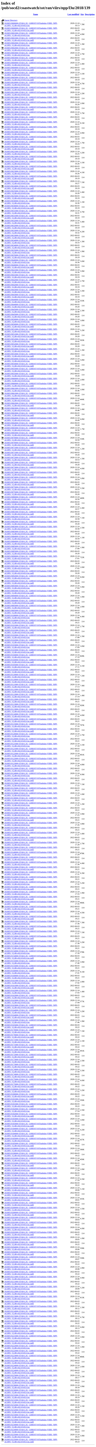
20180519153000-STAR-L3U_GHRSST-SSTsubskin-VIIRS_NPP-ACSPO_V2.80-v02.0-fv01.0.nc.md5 (30, 947)
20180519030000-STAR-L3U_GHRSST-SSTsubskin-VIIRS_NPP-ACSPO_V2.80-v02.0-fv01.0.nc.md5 (30, 207)
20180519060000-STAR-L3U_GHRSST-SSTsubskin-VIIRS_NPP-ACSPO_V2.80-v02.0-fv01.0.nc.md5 (30, 384)
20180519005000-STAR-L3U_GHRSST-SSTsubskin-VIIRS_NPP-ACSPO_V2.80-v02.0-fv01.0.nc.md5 (30, 78)
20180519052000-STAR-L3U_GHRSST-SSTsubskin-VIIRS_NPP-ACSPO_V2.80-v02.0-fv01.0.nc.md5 (30, 345)
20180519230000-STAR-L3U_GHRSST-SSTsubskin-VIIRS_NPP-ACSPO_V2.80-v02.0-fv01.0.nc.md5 (30, 1391)
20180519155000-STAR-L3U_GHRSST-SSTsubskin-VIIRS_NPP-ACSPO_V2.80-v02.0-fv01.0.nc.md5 (30, 967)
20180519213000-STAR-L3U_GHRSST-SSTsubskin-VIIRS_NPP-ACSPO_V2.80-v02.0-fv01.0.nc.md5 (30, 1302)
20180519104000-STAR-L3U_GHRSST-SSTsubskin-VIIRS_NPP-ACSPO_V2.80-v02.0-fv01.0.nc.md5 (30, 661)
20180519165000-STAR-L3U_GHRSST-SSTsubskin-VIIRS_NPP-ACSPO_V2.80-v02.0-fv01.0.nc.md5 (30, 1026)
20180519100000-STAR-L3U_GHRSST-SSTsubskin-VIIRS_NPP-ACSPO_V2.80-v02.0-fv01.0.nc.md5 (30, 621)
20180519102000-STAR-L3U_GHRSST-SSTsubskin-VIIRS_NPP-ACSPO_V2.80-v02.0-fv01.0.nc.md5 (30, 641)
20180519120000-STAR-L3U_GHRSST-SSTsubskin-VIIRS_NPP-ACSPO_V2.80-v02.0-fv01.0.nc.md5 (30, 740)
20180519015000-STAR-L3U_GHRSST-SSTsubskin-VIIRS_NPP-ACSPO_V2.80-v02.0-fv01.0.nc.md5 (30, 138)
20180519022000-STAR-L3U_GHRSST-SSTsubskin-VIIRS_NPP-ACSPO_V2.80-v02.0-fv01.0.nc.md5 (30, 167)
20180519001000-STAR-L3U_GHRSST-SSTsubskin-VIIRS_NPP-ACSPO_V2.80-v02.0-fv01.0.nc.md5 (30, 39)
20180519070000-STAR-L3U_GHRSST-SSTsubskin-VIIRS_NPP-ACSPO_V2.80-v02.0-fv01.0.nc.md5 (30, 444)
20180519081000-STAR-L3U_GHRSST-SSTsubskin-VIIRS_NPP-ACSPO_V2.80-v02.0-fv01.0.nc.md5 (30, 513)
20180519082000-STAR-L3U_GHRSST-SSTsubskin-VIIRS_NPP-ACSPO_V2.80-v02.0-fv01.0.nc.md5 (30, 523)
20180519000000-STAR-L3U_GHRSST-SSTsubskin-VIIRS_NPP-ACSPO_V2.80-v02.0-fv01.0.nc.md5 (30, 29)
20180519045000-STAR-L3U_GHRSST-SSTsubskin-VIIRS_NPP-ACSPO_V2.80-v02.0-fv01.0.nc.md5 (30, 315)
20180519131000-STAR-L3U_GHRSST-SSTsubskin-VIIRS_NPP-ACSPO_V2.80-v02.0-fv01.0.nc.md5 (30, 809)
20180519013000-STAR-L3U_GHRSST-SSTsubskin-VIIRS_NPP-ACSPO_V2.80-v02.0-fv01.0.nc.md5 (30, 118)
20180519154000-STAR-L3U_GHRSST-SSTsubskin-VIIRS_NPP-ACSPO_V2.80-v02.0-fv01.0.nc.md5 (30, 957)
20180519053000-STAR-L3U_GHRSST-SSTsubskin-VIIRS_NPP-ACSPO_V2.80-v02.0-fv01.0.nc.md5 (30, 355)
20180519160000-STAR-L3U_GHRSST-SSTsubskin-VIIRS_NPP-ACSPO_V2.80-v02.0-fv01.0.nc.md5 (30, 977)
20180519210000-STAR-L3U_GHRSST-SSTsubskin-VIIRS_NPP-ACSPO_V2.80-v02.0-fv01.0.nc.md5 (30, 1273)
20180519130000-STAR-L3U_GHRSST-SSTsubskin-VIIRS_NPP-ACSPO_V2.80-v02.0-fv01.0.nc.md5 (30, 799)
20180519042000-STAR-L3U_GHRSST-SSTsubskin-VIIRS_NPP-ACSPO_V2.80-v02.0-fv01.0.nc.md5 (30, 286)
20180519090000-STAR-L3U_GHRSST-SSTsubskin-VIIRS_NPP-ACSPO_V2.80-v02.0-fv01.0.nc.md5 (30, 562)
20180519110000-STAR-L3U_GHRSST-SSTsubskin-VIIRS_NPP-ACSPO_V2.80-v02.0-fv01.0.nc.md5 (30, 681)
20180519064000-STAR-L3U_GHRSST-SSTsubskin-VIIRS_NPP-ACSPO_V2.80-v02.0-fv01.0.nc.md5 (30, 424)
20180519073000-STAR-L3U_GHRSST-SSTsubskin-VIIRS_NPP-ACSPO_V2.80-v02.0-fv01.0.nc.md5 (30, 473)
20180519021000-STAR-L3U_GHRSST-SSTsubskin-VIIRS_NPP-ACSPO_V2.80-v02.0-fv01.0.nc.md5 (30, 157)
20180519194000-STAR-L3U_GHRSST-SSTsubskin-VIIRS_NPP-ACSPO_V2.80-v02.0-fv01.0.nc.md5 (30, 1194)
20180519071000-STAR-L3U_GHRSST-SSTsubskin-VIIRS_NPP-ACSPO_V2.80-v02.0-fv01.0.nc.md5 (30, 454)
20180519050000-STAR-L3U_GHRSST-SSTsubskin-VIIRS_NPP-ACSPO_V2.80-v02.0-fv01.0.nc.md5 (30, 325)
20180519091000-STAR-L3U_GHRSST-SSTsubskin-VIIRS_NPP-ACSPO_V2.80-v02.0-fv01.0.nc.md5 (30, 572)
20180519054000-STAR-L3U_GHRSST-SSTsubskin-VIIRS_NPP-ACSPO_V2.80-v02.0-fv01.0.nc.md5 (30, 365)
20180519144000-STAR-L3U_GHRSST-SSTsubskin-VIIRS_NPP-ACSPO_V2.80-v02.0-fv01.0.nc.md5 (30, 898)
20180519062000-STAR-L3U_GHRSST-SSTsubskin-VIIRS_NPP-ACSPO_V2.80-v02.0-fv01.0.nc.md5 (30, 404)
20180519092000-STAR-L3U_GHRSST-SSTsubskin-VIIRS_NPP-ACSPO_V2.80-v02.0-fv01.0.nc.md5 (30, 582)
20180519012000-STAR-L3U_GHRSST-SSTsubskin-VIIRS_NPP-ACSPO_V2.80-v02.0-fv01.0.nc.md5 (30, 108)
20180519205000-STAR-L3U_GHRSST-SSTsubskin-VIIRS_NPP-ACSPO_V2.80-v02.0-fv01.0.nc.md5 (30, 1263)
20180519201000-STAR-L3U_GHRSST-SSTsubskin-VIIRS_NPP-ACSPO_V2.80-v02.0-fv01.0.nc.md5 (30, 1223)
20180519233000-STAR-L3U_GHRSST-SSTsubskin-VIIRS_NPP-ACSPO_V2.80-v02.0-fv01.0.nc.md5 (30, 1421)
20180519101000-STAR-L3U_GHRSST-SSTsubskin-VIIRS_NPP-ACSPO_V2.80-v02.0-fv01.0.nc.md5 (30, 631)
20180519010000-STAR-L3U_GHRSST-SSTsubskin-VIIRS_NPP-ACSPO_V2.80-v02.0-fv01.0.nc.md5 (30, 88)
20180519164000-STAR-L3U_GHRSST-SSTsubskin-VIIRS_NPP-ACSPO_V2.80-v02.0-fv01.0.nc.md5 (30, 1016)
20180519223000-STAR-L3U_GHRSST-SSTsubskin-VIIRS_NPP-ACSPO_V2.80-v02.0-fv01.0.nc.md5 (30, 1362)
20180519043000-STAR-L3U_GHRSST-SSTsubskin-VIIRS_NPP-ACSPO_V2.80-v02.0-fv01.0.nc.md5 (30, 296)
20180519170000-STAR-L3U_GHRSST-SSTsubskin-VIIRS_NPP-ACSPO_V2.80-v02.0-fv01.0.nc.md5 (30, 1036)
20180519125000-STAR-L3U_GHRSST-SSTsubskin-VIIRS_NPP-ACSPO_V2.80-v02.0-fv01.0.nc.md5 (30, 789)
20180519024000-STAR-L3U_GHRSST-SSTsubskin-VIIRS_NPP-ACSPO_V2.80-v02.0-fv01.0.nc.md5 (30, 187)
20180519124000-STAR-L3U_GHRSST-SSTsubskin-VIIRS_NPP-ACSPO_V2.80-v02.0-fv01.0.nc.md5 (30, 779)
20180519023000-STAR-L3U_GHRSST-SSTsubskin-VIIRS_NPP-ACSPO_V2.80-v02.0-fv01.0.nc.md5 (30, 177)
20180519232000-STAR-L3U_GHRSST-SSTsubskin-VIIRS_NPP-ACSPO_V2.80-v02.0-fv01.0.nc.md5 (30, 1411)
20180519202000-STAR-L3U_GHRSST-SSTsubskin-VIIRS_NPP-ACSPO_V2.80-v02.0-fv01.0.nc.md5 (30, 1233)
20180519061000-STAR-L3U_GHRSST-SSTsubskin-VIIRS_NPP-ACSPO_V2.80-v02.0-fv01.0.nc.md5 (30, 394)
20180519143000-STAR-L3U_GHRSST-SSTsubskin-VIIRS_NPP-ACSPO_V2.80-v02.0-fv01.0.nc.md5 (30, 888)
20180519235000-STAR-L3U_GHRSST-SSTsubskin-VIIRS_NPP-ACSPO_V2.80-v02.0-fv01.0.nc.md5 (30, 1440)
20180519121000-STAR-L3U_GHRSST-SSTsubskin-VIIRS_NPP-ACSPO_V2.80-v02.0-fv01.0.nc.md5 (30, 750)
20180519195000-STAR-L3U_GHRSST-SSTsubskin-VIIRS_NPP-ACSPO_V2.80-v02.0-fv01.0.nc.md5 (30, 1204)
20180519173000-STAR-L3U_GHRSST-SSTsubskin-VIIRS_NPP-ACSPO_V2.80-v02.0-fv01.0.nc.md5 (30, 1065)
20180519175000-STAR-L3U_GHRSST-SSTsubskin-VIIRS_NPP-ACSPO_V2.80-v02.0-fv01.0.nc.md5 (30, 1085)
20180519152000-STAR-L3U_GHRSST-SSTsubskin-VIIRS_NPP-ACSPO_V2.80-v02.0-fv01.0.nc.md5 (30, 937)
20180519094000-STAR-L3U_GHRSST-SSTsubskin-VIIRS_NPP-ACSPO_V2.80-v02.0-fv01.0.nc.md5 (30, 602)
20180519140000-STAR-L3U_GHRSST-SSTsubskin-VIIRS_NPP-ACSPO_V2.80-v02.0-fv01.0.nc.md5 (30, 858)
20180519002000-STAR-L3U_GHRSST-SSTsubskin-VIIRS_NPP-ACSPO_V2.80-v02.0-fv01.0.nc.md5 (30, 49)
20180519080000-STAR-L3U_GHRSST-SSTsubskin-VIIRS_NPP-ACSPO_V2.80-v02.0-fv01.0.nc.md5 (30, 503)
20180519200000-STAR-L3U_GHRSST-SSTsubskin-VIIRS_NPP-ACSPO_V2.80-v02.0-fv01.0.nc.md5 (30, 1213)
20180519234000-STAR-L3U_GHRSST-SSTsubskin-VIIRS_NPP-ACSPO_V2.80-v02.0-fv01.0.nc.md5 (30, 1431)
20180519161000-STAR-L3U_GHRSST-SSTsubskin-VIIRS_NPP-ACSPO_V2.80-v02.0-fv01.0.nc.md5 (30, 986)
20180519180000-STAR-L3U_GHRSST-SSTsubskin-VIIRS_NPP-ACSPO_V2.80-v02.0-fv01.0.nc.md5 (30, 1095)
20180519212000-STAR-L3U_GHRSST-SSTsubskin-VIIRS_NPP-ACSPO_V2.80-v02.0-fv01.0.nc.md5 (30, 1292)
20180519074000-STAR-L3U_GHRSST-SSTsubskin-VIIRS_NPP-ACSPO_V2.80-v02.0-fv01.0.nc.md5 (30, 483)
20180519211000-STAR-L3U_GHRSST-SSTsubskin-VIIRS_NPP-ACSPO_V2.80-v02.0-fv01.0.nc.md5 (30, 1283)
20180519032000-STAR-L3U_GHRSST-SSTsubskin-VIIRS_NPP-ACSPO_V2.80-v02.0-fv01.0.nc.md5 (30, 227)
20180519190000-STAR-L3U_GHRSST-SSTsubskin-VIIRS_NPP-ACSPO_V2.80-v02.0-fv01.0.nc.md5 (30, 1154)
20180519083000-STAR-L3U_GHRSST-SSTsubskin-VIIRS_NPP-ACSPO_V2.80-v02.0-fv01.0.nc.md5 (30, 532)
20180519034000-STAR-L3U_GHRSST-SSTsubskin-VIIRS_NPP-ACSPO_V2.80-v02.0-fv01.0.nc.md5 (30, 246)
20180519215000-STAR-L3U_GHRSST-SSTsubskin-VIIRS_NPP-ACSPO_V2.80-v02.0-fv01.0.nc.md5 (30, 1322)
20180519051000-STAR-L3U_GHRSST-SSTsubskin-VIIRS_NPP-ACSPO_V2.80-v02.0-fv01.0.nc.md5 (30, 335)
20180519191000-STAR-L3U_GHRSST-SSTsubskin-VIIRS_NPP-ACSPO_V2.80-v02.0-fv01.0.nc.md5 (30, 1164)
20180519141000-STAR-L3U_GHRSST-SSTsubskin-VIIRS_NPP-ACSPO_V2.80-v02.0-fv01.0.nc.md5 (30, 868)
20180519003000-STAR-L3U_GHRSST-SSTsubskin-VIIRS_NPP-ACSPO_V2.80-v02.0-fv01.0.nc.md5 (30, 59)
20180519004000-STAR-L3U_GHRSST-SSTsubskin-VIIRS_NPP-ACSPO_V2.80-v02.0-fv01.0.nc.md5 (30, 69)
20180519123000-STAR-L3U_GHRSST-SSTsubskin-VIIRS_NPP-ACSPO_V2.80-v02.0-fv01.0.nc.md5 (30, 769)
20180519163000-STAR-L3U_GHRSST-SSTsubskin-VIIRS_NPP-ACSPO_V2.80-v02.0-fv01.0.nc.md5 (30, 1006)
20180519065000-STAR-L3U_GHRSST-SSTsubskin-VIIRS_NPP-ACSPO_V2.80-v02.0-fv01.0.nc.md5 (30, 434)
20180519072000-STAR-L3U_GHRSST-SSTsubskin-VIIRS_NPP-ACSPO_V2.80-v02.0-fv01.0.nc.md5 (30, 463)
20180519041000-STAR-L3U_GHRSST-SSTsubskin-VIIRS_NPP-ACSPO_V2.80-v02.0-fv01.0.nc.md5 (30, 276)
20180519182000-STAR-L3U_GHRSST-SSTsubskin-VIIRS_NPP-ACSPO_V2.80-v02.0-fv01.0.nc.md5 (30, 1115)
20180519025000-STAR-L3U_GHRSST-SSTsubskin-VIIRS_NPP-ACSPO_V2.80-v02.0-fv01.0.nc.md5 (30, 197)
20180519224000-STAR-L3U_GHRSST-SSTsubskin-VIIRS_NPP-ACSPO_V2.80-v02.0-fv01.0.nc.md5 (30, 1371)
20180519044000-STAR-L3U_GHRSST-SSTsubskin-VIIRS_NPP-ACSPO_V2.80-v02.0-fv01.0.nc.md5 (30, 305)
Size (82, 14)
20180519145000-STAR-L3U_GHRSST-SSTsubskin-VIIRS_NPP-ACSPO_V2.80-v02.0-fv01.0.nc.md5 (30, 908)
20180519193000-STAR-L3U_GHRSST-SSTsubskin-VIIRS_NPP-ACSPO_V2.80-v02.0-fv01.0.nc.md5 (30, 1184)
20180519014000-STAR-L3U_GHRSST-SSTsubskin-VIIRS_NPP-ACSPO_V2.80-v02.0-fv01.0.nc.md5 (30, 128)
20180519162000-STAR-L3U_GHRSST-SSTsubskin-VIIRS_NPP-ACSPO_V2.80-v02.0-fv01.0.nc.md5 (30, 996)
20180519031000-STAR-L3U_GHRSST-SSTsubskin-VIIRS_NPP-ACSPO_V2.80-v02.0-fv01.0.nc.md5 (30, 217)
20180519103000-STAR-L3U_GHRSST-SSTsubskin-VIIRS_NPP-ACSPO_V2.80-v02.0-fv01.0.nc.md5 (30, 651)
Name (35, 14)
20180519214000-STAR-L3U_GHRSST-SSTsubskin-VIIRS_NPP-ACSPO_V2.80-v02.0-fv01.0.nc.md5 (30, 1312)
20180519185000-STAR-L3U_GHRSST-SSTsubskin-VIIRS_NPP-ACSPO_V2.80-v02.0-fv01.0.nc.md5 (30, 1144)
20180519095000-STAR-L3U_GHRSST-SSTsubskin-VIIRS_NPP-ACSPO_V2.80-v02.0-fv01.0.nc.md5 (30, 611)
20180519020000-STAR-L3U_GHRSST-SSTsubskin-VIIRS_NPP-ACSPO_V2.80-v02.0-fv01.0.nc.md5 (30, 148)
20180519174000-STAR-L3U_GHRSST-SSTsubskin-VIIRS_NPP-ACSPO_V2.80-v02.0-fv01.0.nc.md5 (30, 1075)
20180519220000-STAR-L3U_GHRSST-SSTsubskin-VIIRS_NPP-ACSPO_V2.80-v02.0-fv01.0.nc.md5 (30, 1332)
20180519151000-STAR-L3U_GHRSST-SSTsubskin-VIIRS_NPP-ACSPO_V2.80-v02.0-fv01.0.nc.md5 (30, 927)
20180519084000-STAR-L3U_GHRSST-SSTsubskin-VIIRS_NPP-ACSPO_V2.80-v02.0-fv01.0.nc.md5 (30, 542)
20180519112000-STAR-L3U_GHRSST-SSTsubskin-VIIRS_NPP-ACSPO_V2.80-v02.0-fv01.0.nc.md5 (30, 700)
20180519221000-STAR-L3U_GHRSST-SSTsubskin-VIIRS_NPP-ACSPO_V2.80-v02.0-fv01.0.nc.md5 (30, 1342)
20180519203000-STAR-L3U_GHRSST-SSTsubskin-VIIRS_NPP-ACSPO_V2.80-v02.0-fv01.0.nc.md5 (30, 1243)
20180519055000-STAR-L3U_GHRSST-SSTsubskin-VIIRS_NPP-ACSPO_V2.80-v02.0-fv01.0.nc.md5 (30, 375)
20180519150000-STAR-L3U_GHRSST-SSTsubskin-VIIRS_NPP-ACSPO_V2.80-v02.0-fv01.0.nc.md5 (30, 917)
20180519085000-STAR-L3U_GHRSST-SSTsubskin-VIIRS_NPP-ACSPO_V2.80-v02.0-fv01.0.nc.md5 (30, 552)
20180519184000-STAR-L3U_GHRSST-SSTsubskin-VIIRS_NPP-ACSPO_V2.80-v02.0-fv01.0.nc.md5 (30, 1135)
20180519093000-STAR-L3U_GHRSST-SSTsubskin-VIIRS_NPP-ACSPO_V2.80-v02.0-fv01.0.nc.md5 (30, 592)
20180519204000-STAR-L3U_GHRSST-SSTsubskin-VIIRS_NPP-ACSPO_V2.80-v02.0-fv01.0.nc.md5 (30, 1253)
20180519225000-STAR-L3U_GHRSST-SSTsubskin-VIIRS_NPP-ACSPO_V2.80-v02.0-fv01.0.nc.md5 (30, 1381)
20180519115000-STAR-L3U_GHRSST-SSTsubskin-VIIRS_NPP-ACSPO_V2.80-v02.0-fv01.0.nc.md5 (30, 730)
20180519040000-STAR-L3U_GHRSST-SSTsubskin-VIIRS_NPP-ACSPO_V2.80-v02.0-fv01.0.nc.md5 (30, 266)
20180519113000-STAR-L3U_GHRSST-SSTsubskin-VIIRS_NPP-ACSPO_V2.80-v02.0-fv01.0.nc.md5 (30, 710)
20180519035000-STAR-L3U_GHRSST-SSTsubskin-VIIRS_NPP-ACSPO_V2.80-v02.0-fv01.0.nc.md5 (30, 256)
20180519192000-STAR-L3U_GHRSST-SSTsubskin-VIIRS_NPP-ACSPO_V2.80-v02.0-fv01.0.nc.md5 (30, 1174)
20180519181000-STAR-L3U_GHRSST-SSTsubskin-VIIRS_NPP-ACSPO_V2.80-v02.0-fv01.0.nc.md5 (30, 1105)
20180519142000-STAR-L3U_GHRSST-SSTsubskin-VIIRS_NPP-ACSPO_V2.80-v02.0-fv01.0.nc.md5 (30, 878)
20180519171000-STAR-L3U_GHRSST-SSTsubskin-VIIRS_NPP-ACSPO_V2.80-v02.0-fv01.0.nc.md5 (30, 1046)
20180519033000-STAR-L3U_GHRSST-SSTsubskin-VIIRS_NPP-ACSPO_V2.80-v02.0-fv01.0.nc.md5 (30, 236)
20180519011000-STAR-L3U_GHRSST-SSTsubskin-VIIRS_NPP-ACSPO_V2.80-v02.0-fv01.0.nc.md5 (30, 98)
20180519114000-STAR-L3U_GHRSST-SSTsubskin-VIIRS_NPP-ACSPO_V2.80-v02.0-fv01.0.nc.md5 (30, 720)
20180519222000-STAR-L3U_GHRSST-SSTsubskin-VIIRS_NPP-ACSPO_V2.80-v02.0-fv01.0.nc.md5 (30, 1352)
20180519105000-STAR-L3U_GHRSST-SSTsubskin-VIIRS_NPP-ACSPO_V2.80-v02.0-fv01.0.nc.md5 (30, 671)
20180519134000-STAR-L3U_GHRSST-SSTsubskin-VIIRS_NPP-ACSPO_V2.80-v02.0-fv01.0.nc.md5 (30, 838)
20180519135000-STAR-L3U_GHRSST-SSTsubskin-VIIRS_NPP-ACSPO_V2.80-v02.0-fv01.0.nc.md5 (30, 848)
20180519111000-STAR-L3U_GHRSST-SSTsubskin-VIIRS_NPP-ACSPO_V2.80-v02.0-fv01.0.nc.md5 (30, 690)
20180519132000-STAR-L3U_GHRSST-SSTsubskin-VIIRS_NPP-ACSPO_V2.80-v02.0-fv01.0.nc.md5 (30, 819)
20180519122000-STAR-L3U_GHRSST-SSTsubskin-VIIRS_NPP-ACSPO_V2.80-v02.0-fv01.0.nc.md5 (30, 759)
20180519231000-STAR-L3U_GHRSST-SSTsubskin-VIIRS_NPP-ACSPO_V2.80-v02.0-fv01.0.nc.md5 (30, 1401)
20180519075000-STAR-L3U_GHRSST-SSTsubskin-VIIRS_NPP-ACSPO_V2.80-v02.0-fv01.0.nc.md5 (30, 493)
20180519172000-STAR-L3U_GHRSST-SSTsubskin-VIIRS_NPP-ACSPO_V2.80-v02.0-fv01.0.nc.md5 (30, 1056)
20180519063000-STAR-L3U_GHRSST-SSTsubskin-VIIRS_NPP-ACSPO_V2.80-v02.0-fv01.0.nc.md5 (30, 414)
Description (90, 14)
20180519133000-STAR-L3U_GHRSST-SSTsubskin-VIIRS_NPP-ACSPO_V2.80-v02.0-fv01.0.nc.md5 (30, 829)
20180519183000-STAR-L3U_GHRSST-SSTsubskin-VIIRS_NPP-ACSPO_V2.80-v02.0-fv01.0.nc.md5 (30, 1125)
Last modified (73, 14)
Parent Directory (10, 20)
